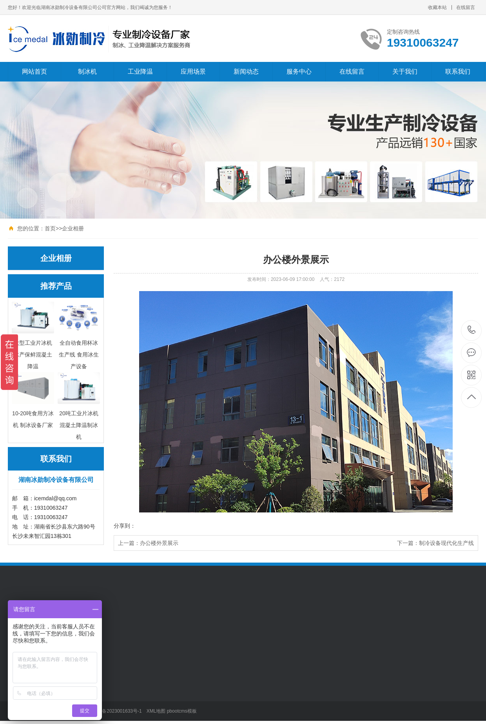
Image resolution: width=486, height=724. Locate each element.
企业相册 (73, 228)
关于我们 (404, 71)
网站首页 (34, 71)
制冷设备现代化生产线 (446, 543)
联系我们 (457, 71)
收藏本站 (437, 7)
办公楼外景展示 (159, 543)
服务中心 (299, 71)
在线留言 (465, 7)
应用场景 (193, 71)
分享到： (125, 526)
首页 (50, 228)
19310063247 (471, 330)
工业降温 (140, 71)
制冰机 (87, 71)
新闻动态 (246, 71)
